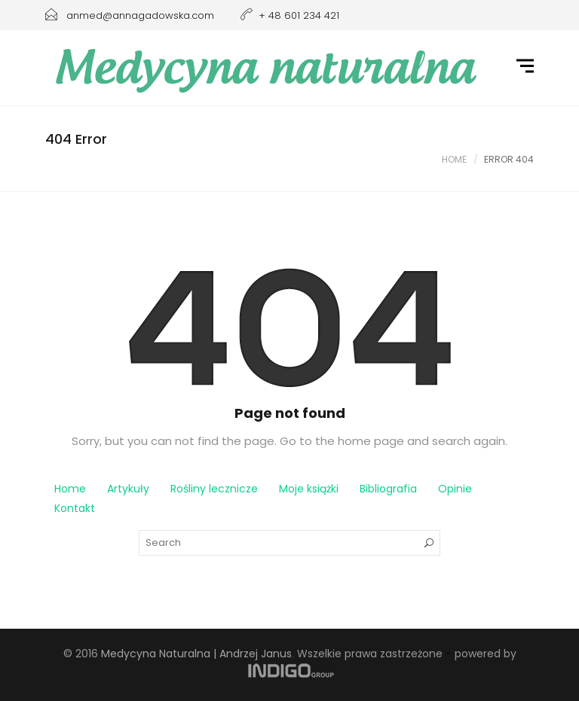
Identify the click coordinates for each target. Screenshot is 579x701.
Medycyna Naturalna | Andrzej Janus (196, 653)
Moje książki (309, 488)
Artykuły (128, 488)
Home (454, 159)
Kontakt (74, 508)
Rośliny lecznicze (214, 488)
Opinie (455, 488)
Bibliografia (388, 488)
